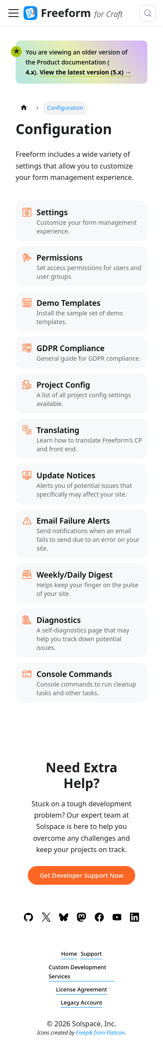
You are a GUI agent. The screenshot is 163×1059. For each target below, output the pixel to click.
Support (91, 953)
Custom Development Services (77, 971)
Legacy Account (82, 1002)
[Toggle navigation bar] (13, 13)
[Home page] (24, 108)
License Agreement (81, 989)
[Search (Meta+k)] (148, 13)
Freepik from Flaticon (100, 1032)
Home (69, 953)
